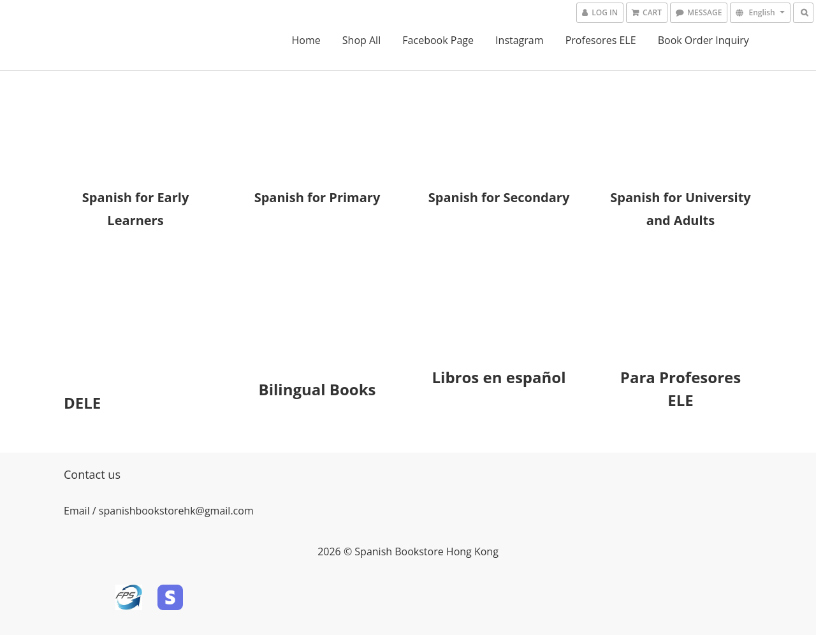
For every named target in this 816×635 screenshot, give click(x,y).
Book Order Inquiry (703, 40)
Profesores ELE (600, 40)
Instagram (519, 40)
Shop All (361, 40)
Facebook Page (438, 40)
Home (305, 40)
